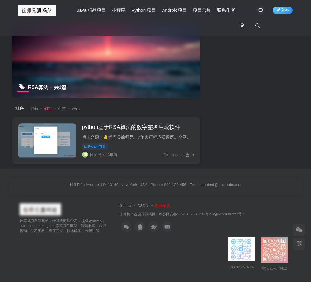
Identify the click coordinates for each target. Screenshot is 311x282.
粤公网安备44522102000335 (181, 214)
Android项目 (174, 10)
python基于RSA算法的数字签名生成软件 (131, 127)
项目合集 (202, 10)
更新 (34, 108)
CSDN (142, 205)
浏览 (48, 108)
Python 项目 (143, 10)
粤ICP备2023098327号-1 (225, 214)
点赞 (62, 108)
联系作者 (226, 10)
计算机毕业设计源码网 (137, 214)
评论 (76, 108)
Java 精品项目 (91, 10)
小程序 (118, 10)
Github (125, 205)
